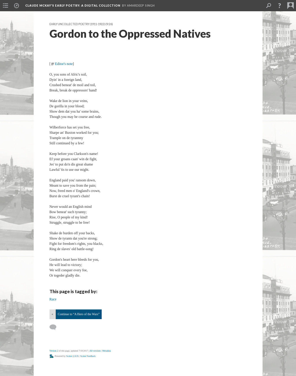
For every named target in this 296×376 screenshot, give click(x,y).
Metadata (106, 351)
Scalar (69, 356)
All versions (95, 351)
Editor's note (64, 64)
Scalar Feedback (88, 356)
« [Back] (52, 314)
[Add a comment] (55, 327)
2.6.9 (75, 356)
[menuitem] (5, 5)
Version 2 (54, 351)
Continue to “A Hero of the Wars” (79, 314)
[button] (279, 5)
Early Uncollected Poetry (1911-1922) (77, 24)
